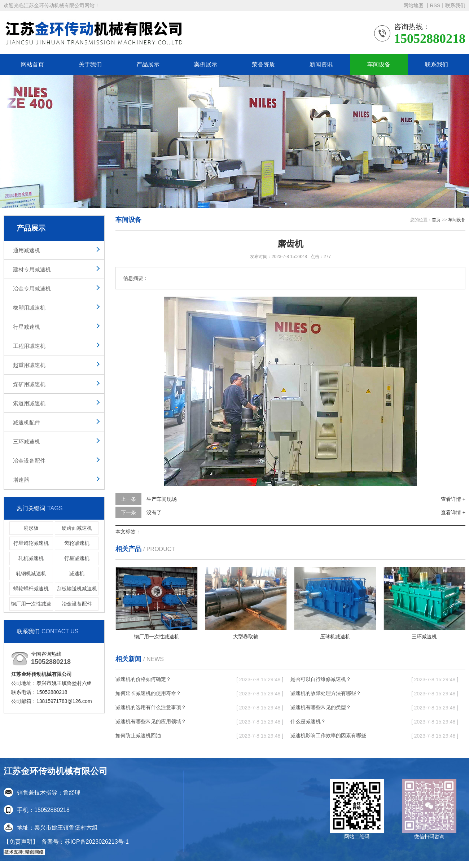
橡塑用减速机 (29, 308)
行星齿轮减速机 (31, 543)
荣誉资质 (263, 64)
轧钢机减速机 (31, 573)
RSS (435, 5)
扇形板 (31, 528)
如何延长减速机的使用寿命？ (148, 693)
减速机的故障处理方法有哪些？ (325, 693)
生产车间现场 (161, 499)
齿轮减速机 (76, 543)
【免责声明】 (21, 842)
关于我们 (90, 64)
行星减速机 (26, 327)
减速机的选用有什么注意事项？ (150, 707)
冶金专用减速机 (32, 288)
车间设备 (378, 64)
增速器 (21, 480)
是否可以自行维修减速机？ (320, 679)
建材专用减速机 (32, 269)
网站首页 (32, 64)
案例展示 (205, 64)
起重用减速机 (29, 365)
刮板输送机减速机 (77, 588)
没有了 (154, 512)
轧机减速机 (31, 558)
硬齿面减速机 (77, 528)
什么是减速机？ (308, 721)
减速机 (76, 573)
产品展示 (147, 64)
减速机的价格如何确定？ (143, 679)
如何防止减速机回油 (138, 735)
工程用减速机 (29, 346)
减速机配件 (26, 422)
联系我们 (455, 5)
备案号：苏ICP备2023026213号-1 (85, 842)
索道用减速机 (29, 403)
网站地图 (414, 5)
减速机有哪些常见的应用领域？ (150, 721)
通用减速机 (26, 250)
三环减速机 (26, 441)
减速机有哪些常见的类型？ (320, 707)
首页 (436, 219)
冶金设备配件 (29, 461)
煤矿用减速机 (29, 384)
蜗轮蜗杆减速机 (31, 588)
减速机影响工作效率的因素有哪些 (328, 735)
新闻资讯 (321, 64)
